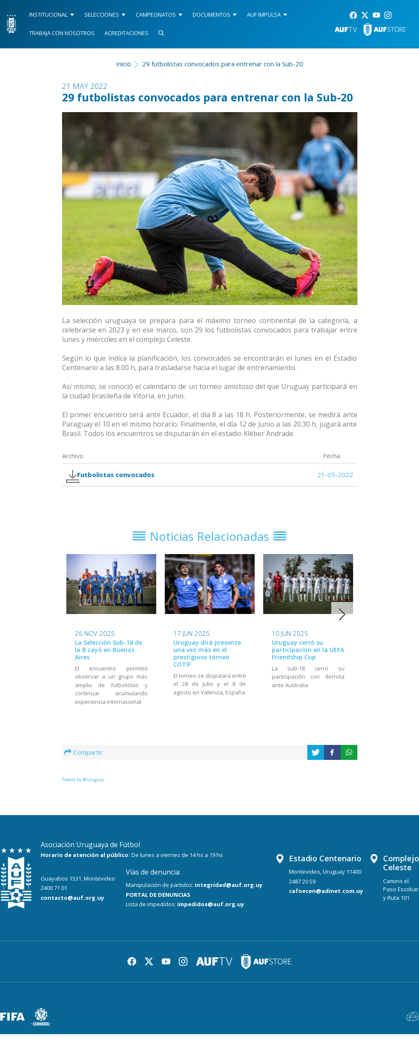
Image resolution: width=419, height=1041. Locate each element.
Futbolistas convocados (115, 477)
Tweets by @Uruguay (83, 786)
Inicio (123, 63)
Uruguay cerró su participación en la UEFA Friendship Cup (308, 657)
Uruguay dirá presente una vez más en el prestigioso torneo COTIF (207, 660)
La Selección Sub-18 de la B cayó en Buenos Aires (108, 657)
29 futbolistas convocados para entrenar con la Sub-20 (222, 63)
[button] (342, 621)
